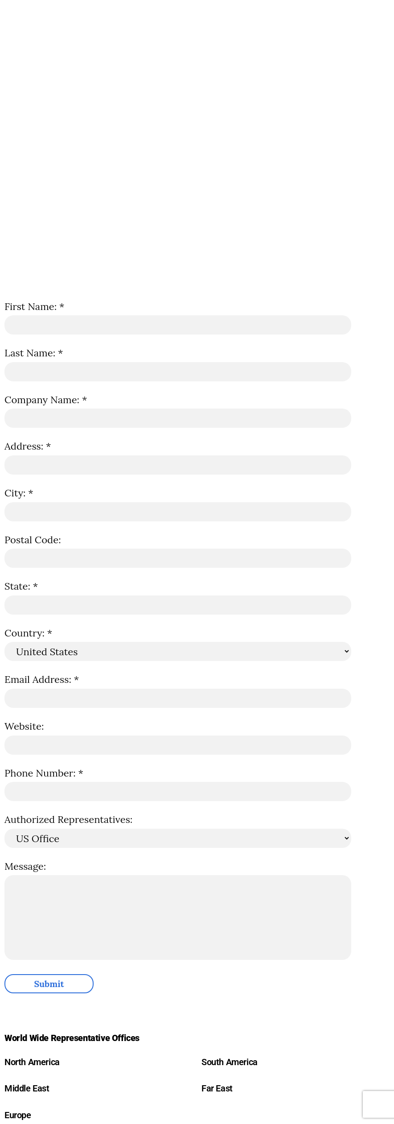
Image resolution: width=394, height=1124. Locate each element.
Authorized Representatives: (68, 819)
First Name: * (34, 306)
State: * (21, 586)
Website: (24, 726)
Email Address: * (41, 679)
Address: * (27, 446)
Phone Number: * (43, 773)
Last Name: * (33, 353)
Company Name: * (45, 399)
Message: (25, 866)
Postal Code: (32, 539)
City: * (18, 493)
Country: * (28, 633)
